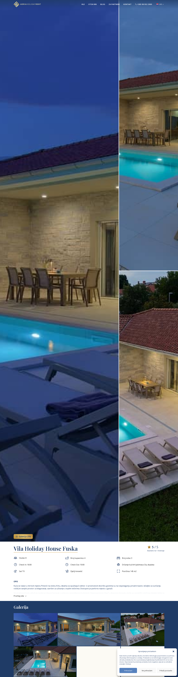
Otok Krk (92, 4)
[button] (173, 651)
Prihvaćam (128, 670)
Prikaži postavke (165, 670)
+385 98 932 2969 (143, 4)
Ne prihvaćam (147, 670)
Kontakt (127, 4)
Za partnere (114, 4)
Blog (102, 4)
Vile (83, 4)
